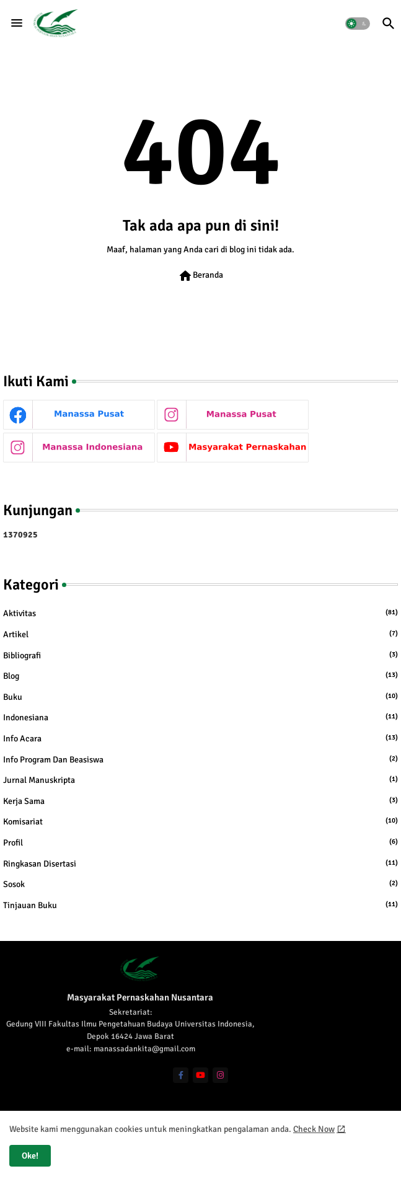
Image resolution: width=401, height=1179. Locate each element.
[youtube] (200, 1075)
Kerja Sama (200, 800)
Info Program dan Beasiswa (200, 759)
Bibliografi (200, 655)
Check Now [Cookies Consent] (314, 1129)
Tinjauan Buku (200, 905)
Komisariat (200, 821)
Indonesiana (200, 717)
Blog (200, 675)
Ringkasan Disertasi (200, 863)
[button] (357, 23)
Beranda (200, 275)
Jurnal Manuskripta (200, 779)
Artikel (200, 634)
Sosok (200, 884)
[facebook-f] (180, 1075)
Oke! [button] (30, 1155)
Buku (200, 696)
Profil (200, 842)
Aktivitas (200, 613)
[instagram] (220, 1075)
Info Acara (200, 738)
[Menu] (16, 23)
